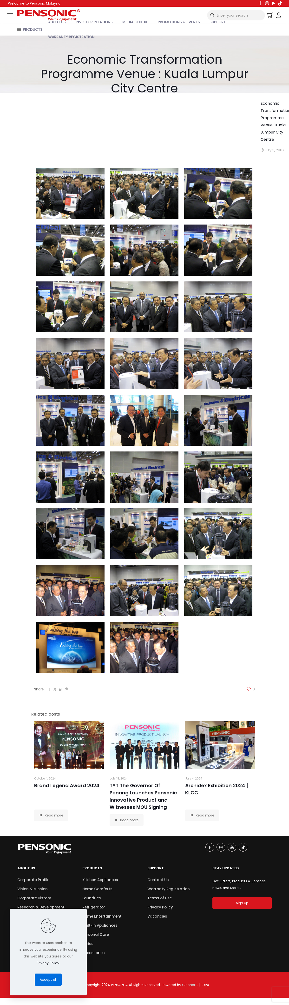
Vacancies (157, 916)
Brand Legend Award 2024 (66, 785)
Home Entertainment (102, 916)
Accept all (48, 979)
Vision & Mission (32, 888)
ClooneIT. (190, 984)
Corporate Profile (33, 879)
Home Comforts (97, 888)
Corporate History (34, 898)
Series (87, 943)
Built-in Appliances (100, 925)
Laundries (91, 898)
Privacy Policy (160, 907)
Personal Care (95, 934)
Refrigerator (93, 907)
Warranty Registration (168, 888)
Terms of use (159, 898)
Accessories (93, 952)
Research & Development (41, 907)
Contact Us (158, 879)
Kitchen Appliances (100, 879)
